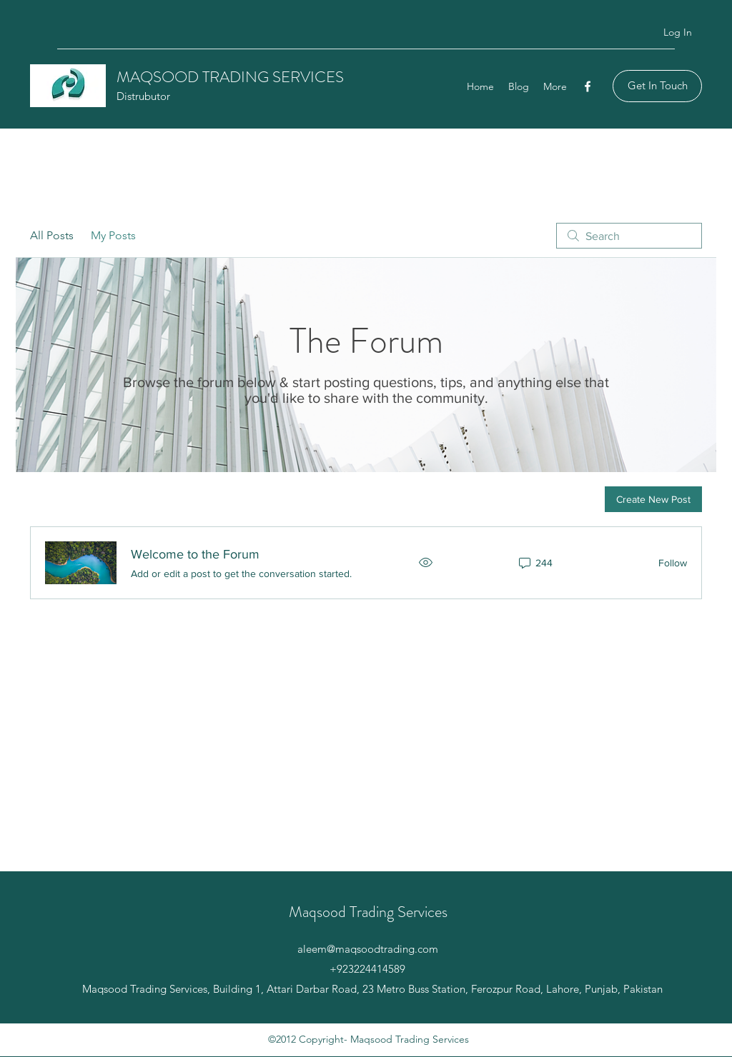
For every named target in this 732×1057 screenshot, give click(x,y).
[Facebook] (587, 86)
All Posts (52, 235)
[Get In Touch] (657, 86)
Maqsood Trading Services (368, 912)
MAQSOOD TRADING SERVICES (230, 77)
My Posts (113, 235)
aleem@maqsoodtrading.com (367, 949)
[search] (629, 236)
